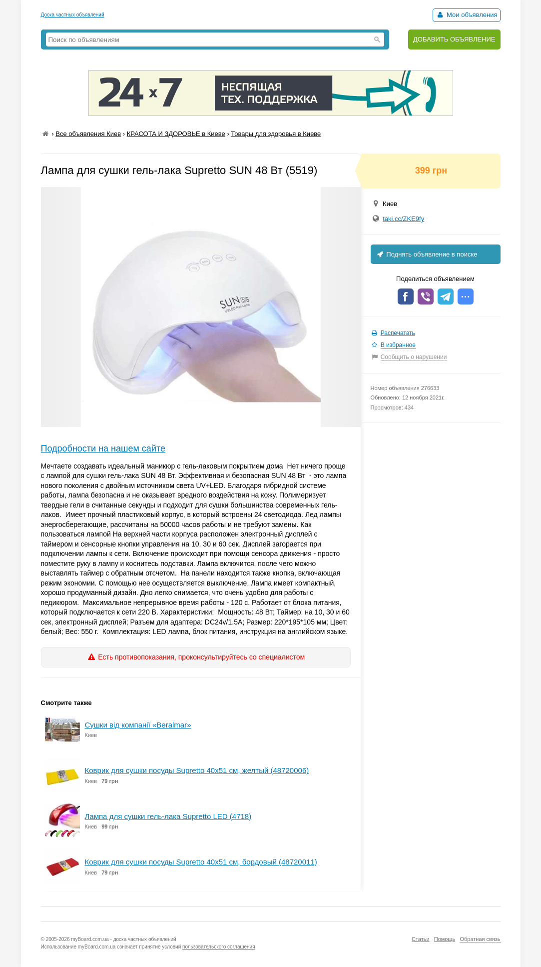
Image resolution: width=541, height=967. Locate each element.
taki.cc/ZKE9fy (403, 218)
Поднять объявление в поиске (427, 254)
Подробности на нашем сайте (103, 449)
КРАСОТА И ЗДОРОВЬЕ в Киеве (176, 134)
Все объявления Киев (88, 134)
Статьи (421, 939)
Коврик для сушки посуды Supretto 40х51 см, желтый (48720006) (197, 770)
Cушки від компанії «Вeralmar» (138, 724)
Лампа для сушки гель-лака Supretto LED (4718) (168, 816)
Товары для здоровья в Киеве (276, 134)
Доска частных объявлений (72, 15)
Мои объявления (466, 14)
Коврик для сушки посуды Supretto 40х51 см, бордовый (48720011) (201, 862)
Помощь (445, 939)
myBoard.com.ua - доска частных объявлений (123, 939)
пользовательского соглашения (218, 947)
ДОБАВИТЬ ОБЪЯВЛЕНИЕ (454, 39)
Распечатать (398, 333)
